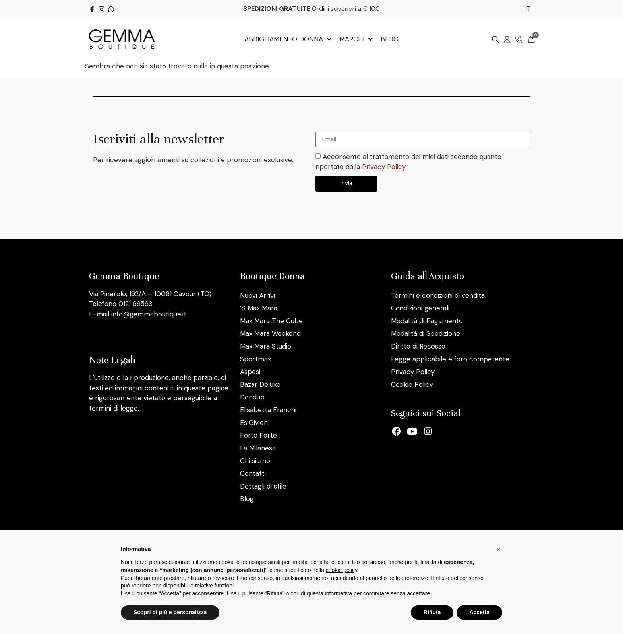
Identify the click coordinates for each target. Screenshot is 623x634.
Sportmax (255, 359)
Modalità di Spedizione (425, 333)
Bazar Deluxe (260, 384)
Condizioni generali (420, 308)
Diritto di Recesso (418, 346)
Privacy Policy (384, 166)
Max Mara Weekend (270, 333)
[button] (498, 549)
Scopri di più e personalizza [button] (170, 612)
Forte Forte (258, 435)
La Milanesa (258, 448)
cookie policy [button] (341, 570)
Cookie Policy (412, 384)
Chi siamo (255, 460)
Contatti (253, 473)
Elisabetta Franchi (268, 409)
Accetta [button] (479, 612)
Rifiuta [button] (432, 612)
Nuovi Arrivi (257, 295)
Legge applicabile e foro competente (450, 359)
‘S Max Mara (258, 308)
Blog (247, 498)
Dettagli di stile (263, 486)
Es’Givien (254, 422)
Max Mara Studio (265, 346)
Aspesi (250, 371)
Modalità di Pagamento (427, 320)
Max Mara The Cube (271, 320)
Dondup (252, 397)
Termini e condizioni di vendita (438, 295)
